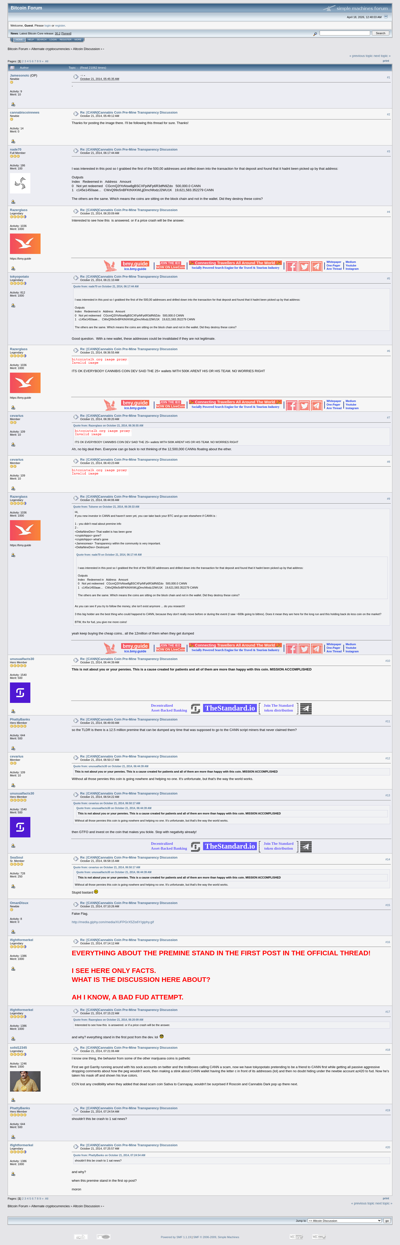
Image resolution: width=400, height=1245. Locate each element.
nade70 (15, 149)
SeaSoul (16, 857)
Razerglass (19, 210)
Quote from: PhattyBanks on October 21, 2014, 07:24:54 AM (109, 1155)
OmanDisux (19, 903)
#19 (387, 1110)
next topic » (382, 56)
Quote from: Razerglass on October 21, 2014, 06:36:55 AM (108, 425)
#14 (387, 859)
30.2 (57, 33)
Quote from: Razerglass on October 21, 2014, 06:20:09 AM (108, 1019)
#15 (387, 905)
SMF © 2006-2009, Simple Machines (216, 1237)
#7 (388, 417)
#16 (387, 942)
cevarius (16, 416)
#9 (388, 498)
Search (42, 39)
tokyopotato (19, 276)
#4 (388, 211)
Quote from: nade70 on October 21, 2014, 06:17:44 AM (106, 286)
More (77, 39)
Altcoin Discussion (86, 49)
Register (65, 39)
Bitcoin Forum (18, 49)
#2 (388, 114)
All (46, 61)
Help (31, 39)
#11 (387, 721)
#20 (387, 1147)
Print (386, 60)
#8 (388, 461)
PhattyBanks (20, 719)
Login (53, 39)
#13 (387, 795)
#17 (387, 1011)
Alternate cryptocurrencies (50, 49)
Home (19, 39)
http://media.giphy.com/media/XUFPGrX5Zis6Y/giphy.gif (113, 922)
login (48, 25)
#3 (388, 151)
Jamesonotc (19, 75)
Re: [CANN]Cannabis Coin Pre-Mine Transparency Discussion (128, 112)
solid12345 (18, 1047)
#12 (387, 758)
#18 (387, 1049)
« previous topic (361, 56)
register (60, 25)
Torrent (66, 33)
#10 (387, 660)
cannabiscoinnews (25, 112)
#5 (388, 278)
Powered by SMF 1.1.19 (176, 1237)
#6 (388, 350)
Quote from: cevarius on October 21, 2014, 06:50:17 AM (106, 803)
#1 (388, 77)
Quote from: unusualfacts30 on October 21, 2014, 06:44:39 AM (110, 766)
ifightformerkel (21, 940)
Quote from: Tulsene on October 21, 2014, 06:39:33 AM (106, 506)
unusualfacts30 (22, 659)
